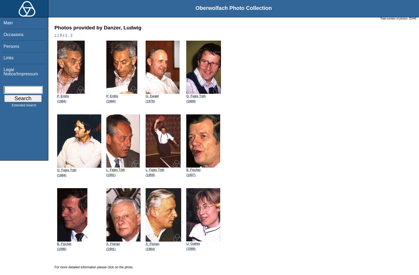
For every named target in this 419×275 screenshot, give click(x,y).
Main (8, 23)
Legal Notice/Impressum (20, 71)
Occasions (13, 34)
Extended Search (24, 106)
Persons (11, 46)
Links (8, 58)
